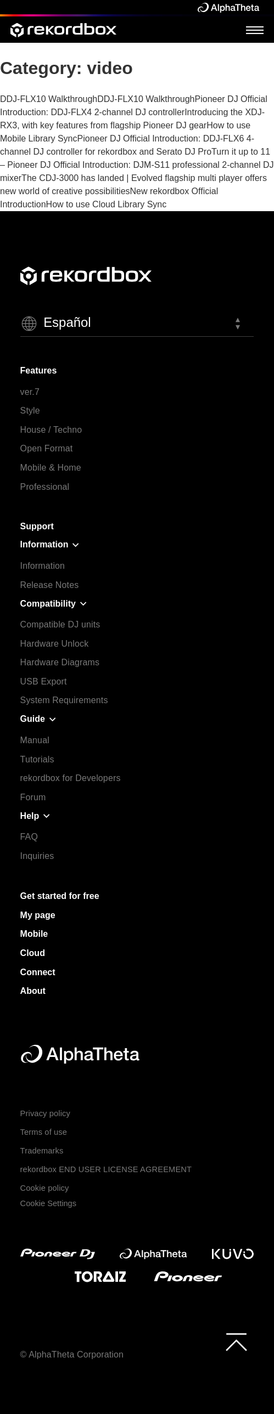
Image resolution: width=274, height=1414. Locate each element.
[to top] (236, 1342)
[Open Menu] (255, 29)
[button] (137, 323)
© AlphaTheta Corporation (72, 1354)
